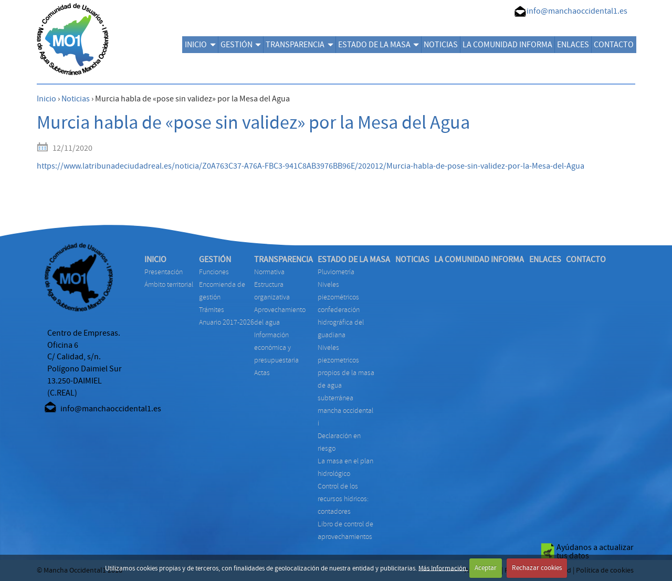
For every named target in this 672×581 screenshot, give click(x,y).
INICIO (200, 44)
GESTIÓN (240, 44)
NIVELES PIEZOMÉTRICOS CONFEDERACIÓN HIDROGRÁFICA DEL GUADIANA (341, 309)
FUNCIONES (214, 271)
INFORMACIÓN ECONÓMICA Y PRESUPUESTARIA (276, 347)
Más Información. (443, 568)
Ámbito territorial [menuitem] (168, 284)
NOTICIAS (441, 44)
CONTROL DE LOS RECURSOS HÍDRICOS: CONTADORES (343, 499)
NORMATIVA (269, 271)
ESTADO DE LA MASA (378, 44)
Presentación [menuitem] (163, 271)
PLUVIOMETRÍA (336, 271)
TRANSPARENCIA (299, 44)
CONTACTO (614, 44)
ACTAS (262, 372)
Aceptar (486, 568)
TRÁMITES (211, 309)
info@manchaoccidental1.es (577, 11)
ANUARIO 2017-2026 (226, 322)
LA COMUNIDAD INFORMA (507, 44)
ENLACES (573, 44)
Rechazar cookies (537, 568)
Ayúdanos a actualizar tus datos (595, 551)
